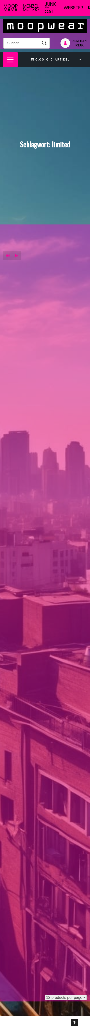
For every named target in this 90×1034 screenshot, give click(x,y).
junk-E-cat (52, 8)
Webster (73, 8)
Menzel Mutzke (31, 8)
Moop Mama (11, 8)
